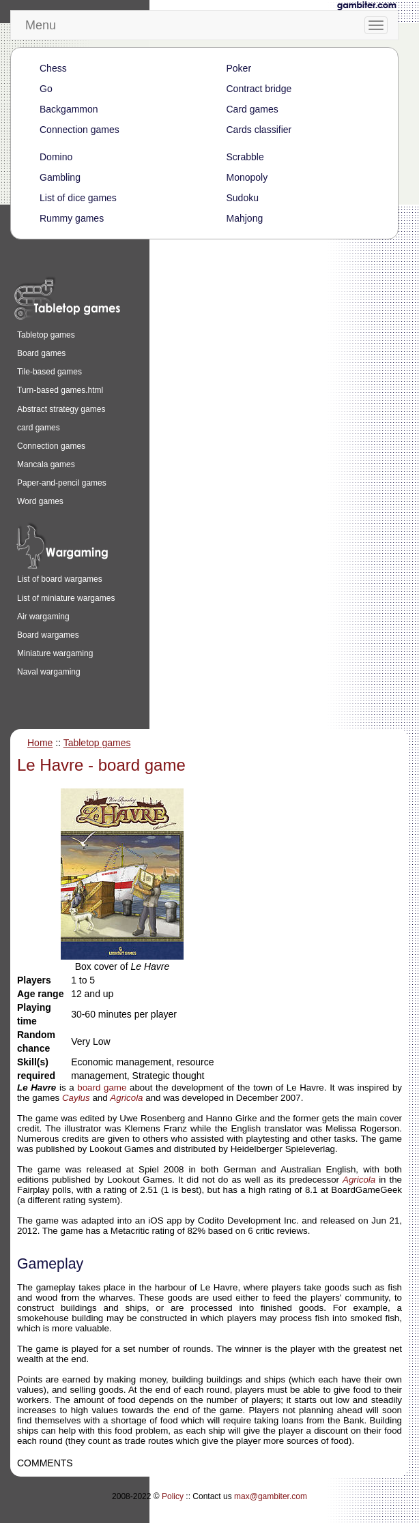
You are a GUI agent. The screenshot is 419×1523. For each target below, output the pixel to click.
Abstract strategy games (61, 409)
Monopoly (247, 177)
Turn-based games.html (60, 390)
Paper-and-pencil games (61, 483)
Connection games (79, 129)
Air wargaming (43, 616)
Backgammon (69, 109)
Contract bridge (259, 88)
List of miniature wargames (66, 598)
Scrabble (245, 156)
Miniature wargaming (55, 653)
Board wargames (48, 635)
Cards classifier (259, 129)
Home (40, 742)
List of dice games (78, 197)
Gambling (60, 177)
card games (38, 427)
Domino (56, 156)
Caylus (76, 1098)
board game (101, 1087)
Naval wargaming (49, 672)
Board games (41, 353)
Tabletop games (46, 335)
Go (46, 88)
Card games (252, 109)
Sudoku (243, 197)
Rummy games (72, 218)
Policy (173, 1496)
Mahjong (245, 218)
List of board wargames (59, 579)
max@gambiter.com (270, 1496)
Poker (239, 68)
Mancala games (46, 464)
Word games (40, 501)
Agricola (126, 1098)
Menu (40, 25)
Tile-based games (49, 371)
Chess (53, 68)
